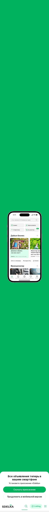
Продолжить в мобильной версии (24, 496)
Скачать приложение (24, 489)
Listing (36, 506)
